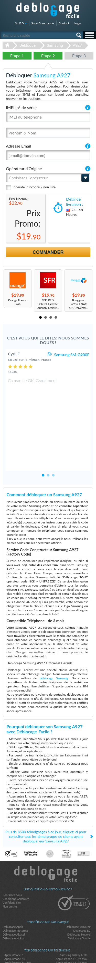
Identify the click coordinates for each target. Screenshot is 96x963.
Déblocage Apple (13, 892)
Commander (48, 252)
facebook (38, 950)
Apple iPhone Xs (14, 924)
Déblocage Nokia (13, 903)
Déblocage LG (81, 896)
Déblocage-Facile (48, 10)
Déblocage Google (79, 903)
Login (77, 23)
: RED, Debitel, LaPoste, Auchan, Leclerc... (48, 303)
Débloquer (28, 45)
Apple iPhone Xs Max (17, 928)
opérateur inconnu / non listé (35, 187)
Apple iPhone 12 (14, 931)
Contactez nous (12, 860)
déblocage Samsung (54, 643)
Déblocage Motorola (15, 896)
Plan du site (10, 871)
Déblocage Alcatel (14, 899)
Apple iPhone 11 (77, 931)
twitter (48, 950)
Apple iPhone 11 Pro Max (71, 928)
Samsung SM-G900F (71, 354)
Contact (63, 23)
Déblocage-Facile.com (48, 839)
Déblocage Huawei (79, 899)
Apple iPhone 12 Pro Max (71, 924)
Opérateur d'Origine (24, 168)
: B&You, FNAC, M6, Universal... (78, 303)
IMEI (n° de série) (21, 107)
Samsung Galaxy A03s (73, 920)
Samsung (55, 45)
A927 (77, 45)
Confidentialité (12, 868)
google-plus (58, 950)
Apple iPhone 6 (13, 920)
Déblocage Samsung (78, 892)
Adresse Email (18, 145)
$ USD (19, 23)
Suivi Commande (42, 23)
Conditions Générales (16, 864)
